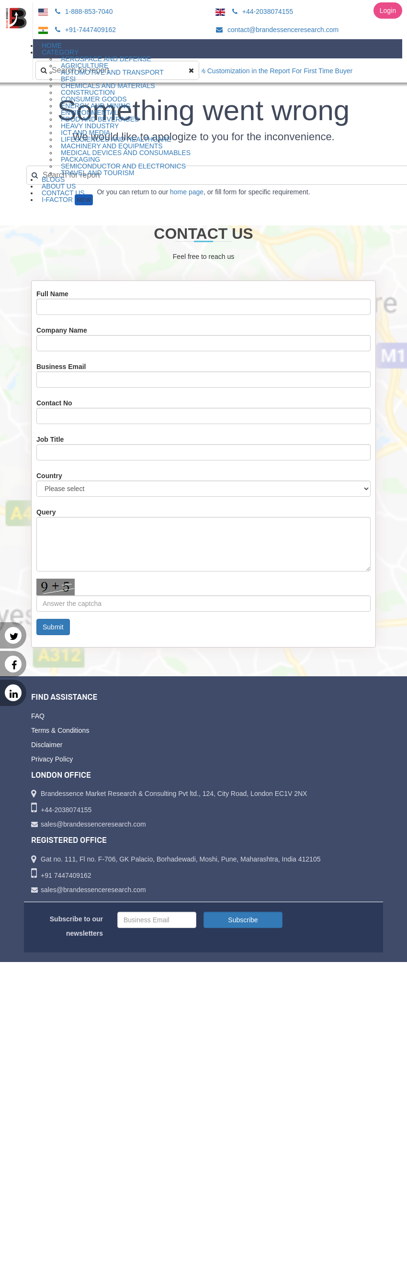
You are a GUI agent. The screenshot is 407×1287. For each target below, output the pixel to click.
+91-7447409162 (84, 30)
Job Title (50, 439)
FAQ (38, 716)
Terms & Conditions (60, 730)
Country (49, 476)
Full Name (52, 294)
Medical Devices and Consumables (126, 153)
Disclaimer (46, 745)
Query (46, 512)
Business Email (61, 366)
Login (388, 10)
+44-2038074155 (261, 11)
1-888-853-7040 (82, 11)
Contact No (54, 403)
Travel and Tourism (98, 173)
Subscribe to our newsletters (76, 926)
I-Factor (67, 199)
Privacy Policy (52, 759)
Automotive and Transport (112, 72)
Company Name (61, 330)
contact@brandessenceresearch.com (276, 29)
